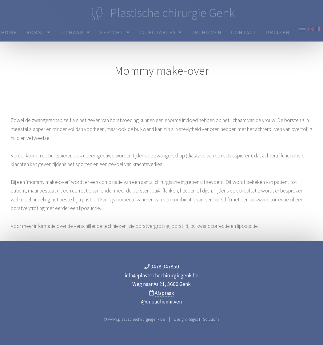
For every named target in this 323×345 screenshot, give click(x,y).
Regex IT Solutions (203, 319)
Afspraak (164, 293)
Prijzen (279, 32)
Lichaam (74, 32)
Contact (245, 32)
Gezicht (114, 32)
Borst (37, 32)
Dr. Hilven (206, 32)
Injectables (160, 32)
